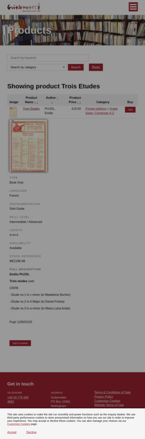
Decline (31, 432)
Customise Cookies (18, 424)
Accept (11, 432)
